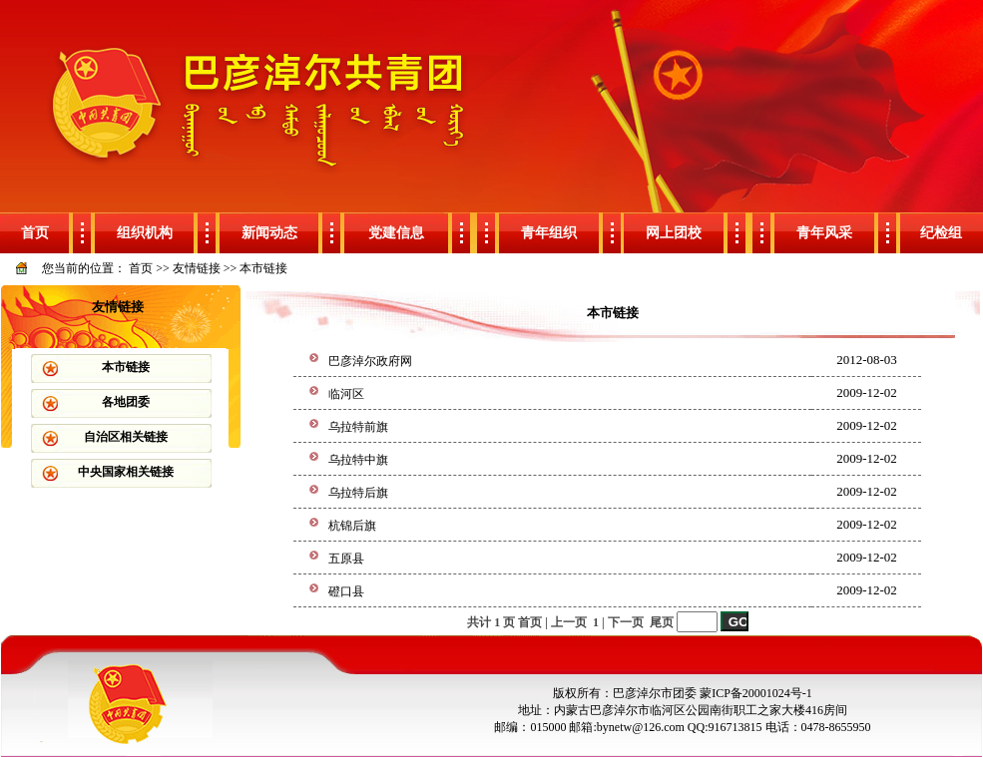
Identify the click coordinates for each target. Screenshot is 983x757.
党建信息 (396, 232)
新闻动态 (269, 232)
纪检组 (941, 232)
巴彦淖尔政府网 (370, 361)
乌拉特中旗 (358, 460)
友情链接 (197, 268)
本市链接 (263, 268)
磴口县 (346, 591)
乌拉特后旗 (358, 493)
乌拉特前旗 (358, 427)
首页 (35, 232)
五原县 (346, 559)
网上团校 (674, 232)
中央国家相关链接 (126, 472)
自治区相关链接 (126, 437)
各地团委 (126, 402)
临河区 (346, 394)
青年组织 (549, 232)
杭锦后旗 (352, 526)
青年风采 (824, 232)
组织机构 (145, 232)
